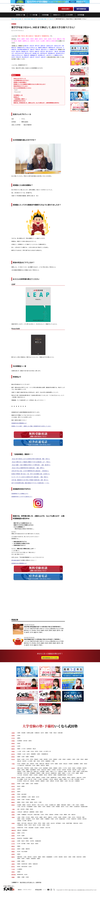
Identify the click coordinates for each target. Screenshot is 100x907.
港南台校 (79, 781)
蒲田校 (19, 777)
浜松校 (23, 809)
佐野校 (40, 755)
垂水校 (40, 835)
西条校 (28, 852)
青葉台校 (69, 781)
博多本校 (31, 868)
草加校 (68, 760)
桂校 (74, 824)
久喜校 (78, 760)
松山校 (19, 863)
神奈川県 (13, 782)
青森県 (13, 735)
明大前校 (80, 771)
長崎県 (13, 876)
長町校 (31, 741)
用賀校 (23, 775)
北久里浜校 (31, 785)
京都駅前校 (24, 824)
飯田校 (35, 804)
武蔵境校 (67, 777)
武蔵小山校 (47, 773)
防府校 (38, 855)
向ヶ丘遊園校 (25, 783)
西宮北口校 (31, 833)
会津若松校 (30, 749)
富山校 (19, 793)
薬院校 (23, 870)
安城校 (43, 814)
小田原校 (46, 781)
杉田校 (82, 785)
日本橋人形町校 (30, 775)
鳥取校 (19, 843)
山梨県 (13, 801)
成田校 (64, 765)
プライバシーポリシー (32, 905)
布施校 (59, 829)
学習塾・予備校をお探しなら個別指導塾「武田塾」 (73, 904)
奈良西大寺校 (21, 838)
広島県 (13, 852)
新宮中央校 (85, 868)
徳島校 (19, 857)
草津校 (39, 821)
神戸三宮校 (24, 833)
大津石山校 (20, 821)
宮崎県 (13, 884)
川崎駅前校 (26, 787)
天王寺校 (29, 827)
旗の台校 (69, 775)
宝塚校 (51, 833)
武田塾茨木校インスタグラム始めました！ (21, 496)
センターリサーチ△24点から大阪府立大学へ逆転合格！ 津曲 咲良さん (29, 477)
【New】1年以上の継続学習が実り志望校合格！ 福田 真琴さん (27, 468)
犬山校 (77, 814)
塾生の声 (14, 23)
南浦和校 (59, 760)
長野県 (13, 804)
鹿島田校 (57, 785)
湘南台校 (65, 783)
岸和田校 (69, 827)
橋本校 (73, 781)
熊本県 (13, 879)
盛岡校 (19, 738)
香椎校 (41, 868)
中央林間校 (20, 785)
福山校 (23, 852)
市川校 (19, 765)
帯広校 (58, 732)
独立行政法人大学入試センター (27, 895)
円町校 (49, 824)
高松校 (19, 860)
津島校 (82, 814)
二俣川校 (59, 783)
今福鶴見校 (53, 829)
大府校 (52, 814)
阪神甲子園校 (74, 833)
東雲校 (83, 777)
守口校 (38, 829)
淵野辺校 (67, 785)
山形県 (13, 747)
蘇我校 (60, 767)
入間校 (83, 760)
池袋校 (33, 769)
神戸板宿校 (62, 833)
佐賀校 (19, 873)
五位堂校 (39, 838)
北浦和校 (74, 760)
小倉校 (25, 868)
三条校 (33, 790)
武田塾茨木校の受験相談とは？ (19, 423)
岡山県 (13, 849)
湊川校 (19, 835)
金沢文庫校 (52, 783)
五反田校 (62, 777)
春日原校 (65, 868)
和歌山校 (20, 841)
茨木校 (78, 827)
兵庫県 (13, 833)
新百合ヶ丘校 (39, 785)
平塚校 (51, 781)
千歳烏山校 (74, 773)
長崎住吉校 (37, 876)
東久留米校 (51, 777)
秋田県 (13, 744)
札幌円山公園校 (31, 732)
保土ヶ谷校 (20, 787)
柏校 (29, 765)
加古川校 (56, 833)
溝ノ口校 (36, 783)
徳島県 (13, 858)
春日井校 (35, 812)
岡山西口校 (20, 849)
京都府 (13, 824)
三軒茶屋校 (85, 769)
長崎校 (19, 876)
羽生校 (50, 762)
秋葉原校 (59, 775)
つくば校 (20, 752)
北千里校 (37, 830)
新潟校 (19, 790)
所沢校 (33, 760)
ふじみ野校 (40, 762)
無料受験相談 (81, 9)
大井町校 (63, 771)
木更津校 (76, 765)
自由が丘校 (52, 771)
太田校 (23, 758)
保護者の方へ (57, 14)
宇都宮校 (20, 755)
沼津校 (28, 809)
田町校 (64, 769)
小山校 (24, 755)
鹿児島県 (13, 887)
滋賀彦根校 (33, 821)
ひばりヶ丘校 (45, 775)
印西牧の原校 (39, 767)
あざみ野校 (29, 781)
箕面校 (22, 829)
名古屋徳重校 (36, 814)
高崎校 (19, 758)
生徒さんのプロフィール (20, 78)
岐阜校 (19, 806)
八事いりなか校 (42, 812)
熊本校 (19, 879)
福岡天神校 (20, 868)
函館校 (49, 732)
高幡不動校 (38, 775)
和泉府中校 (83, 829)
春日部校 (48, 760)
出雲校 (23, 846)
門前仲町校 (27, 769)
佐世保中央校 (25, 876)
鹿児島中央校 (21, 887)
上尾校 (64, 760)
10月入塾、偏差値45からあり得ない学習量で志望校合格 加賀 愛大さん (29, 480)
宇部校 (29, 855)
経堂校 (56, 777)
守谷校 (43, 752)
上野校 (34, 773)
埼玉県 (13, 760)
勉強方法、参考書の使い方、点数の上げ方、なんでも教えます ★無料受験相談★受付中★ (36, 103)
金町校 (29, 771)
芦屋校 (46, 833)
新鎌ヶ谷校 (44, 765)
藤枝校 (33, 809)
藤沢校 (35, 781)
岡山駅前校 (27, 849)
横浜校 (23, 781)
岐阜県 (13, 807)
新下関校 (24, 855)
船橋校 (60, 765)
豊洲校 (38, 777)
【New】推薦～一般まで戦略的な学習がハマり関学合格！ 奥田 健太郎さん (30, 465)
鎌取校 (49, 767)
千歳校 (54, 732)
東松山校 (29, 762)
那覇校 (19, 890)
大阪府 (13, 827)
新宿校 (54, 769)
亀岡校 (70, 824)
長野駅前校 (24, 804)
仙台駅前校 (20, 741)
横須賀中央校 (57, 781)
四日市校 (23, 818)
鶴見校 (70, 783)
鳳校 (19, 829)
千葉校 (38, 765)
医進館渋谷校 (76, 775)
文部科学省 (38, 895)
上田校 (30, 804)
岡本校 (31, 835)
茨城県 (13, 752)
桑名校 (33, 818)
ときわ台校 (44, 777)
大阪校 (19, 827)
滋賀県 (13, 821)
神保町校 (29, 773)
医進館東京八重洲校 (22, 779)
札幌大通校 (64, 732)
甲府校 (19, 801)
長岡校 (28, 790)
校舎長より (16, 97)
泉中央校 (26, 741)
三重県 (13, 819)
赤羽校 (46, 771)
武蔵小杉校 (85, 781)
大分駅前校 (20, 881)
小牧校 (24, 814)
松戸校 (55, 765)
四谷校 (74, 769)
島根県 (13, 846)
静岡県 (13, 809)
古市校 (64, 829)
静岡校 (19, 809)
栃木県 (13, 755)
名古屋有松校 (21, 816)
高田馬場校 (48, 769)
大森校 (19, 775)
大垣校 (23, 806)
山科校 (45, 824)
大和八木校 (51, 838)
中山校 (31, 783)
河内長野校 (33, 829)
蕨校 (46, 762)
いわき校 (24, 749)
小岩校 (19, 773)
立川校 (42, 769)
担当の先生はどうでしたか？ (21, 86)
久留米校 (37, 868)
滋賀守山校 (27, 821)
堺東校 (34, 827)
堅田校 (44, 821)
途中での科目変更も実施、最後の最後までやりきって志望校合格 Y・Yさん (30, 483)
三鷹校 (63, 775)
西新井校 (78, 777)
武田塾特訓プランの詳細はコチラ (19, 493)
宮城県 (13, 741)
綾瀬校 (34, 777)
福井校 (19, 798)
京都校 (19, 824)
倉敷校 (32, 849)
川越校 (43, 760)
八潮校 (66, 762)
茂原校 (19, 767)
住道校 (64, 827)
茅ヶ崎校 (73, 785)
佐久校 (39, 804)
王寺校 (26, 838)
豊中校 (48, 827)
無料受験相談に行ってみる (50, 657)
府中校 (84, 773)
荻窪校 (79, 769)
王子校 (29, 777)
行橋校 (79, 868)
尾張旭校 (57, 814)
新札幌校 (24, 732)
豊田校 (74, 812)
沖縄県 (13, 890)
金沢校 (19, 795)
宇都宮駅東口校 (47, 755)
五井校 (45, 767)
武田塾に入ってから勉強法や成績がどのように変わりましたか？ (30, 84)
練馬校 (24, 771)
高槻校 (43, 827)
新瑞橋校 (68, 814)
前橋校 (28, 758)
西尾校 (47, 814)
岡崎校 (24, 812)
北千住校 (69, 771)
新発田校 (38, 790)
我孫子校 (55, 767)
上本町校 (59, 827)
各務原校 (34, 806)
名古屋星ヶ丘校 (56, 812)
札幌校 (19, 732)
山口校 (19, 855)
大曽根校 (20, 814)
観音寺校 (29, 860)
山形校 (19, 746)
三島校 (42, 809)
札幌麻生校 (39, 732)
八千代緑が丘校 (30, 767)
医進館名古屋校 (29, 816)
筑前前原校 (39, 870)
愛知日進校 (68, 812)
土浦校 (29, 752)
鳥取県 (13, 844)
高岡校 (23, 793)
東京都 (13, 770)
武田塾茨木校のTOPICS (19, 101)
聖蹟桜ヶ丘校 (40, 773)
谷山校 (26, 887)
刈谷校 (49, 812)
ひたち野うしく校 (50, 752)
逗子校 (25, 785)
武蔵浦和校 (60, 762)
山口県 (13, 855)
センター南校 (81, 783)
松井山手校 (31, 824)
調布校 (57, 771)
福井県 (13, 798)
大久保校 (46, 835)
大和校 (63, 781)
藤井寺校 (42, 830)
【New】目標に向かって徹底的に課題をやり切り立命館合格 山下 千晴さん (30, 462)
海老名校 (45, 785)
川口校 (28, 760)
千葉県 (13, 765)
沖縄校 (23, 890)
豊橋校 (62, 812)
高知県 (13, 866)
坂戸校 (54, 762)
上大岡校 (47, 783)
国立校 (72, 777)
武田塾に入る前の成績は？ (20, 82)
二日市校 (59, 868)
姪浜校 (70, 868)
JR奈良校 (44, 838)
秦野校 (74, 783)
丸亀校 (23, 860)
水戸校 (24, 752)
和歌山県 (13, 841)
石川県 (13, 795)
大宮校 (23, 760)
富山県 (13, 793)
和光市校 (34, 762)
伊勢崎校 (33, 758)
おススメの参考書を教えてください (22, 88)
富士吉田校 (24, 801)
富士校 (37, 809)
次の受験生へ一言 (18, 95)
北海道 (13, 733)
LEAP (16, 90)
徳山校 (34, 855)
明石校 (37, 833)
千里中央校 (84, 827)
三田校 (68, 833)
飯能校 (23, 762)
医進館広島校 (40, 852)
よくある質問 (69, 14)
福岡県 (13, 869)
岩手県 (13, 738)
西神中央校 (81, 833)
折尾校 (28, 870)
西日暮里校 (52, 775)
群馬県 (13, 758)
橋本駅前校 (25, 841)
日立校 (33, 752)
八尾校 (74, 827)
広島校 (19, 852)
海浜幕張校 (82, 765)
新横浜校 (40, 781)
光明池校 (31, 830)
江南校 (62, 814)
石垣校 (28, 890)
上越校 (23, 790)
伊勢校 (28, 818)
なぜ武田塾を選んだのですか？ (21, 80)
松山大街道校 (25, 863)
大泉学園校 (54, 773)
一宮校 (78, 812)
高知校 (19, 866)
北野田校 (20, 830)
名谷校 (55, 835)
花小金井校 (31, 779)
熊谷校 (19, 760)
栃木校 (29, 755)
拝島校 (79, 773)
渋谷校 (23, 773)
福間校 (45, 870)
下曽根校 (33, 870)
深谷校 (19, 762)
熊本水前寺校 (25, 879)
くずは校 (77, 829)
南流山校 (70, 765)
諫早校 (31, 876)
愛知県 (13, 812)
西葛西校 (59, 769)
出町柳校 (60, 824)
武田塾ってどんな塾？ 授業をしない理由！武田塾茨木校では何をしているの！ (31, 426)
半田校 (83, 812)
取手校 (38, 752)
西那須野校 (35, 755)
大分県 (13, 882)
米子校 (23, 843)
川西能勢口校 (25, 835)
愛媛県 (13, 863)
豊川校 (72, 814)
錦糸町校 (20, 771)
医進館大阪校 (70, 829)
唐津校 (23, 873)
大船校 (62, 785)
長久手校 (30, 814)
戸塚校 (41, 783)
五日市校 (33, 852)
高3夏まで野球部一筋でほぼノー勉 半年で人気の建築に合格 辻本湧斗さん (30, 474)
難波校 (43, 829)
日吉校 (19, 783)
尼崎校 (51, 835)
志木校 (53, 760)
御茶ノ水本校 (21, 769)
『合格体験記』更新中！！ (20, 99)
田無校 (59, 773)
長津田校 (51, 785)
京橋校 (48, 829)
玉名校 (31, 879)
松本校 (19, 804)
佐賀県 (13, 873)
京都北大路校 (39, 824)
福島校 (19, 749)
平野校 (23, 827)
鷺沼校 (77, 785)
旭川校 (45, 732)
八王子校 (69, 769)
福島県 (13, 749)
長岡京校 (55, 824)
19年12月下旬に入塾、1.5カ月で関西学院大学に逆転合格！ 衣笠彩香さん (30, 471)
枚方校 (38, 827)
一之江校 (24, 777)
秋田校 (19, 744)
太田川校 (30, 812)
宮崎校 (19, 884)
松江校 (19, 846)
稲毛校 (23, 767)
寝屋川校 (53, 827)
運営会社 (24, 905)
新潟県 (13, 790)
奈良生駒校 (32, 838)
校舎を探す (66, 9)
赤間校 (19, 870)
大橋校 (75, 868)
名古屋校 (20, 812)
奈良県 (13, 838)
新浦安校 (24, 765)
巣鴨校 (34, 771)
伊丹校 (41, 833)
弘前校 (19, 735)
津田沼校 (33, 765)
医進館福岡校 (53, 868)
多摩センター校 (66, 773)
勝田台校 (50, 765)
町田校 (38, 769)
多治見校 (29, 806)
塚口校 (36, 835)
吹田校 (27, 829)
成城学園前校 (40, 771)
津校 (19, 818)
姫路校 (19, 833)
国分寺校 (86, 771)
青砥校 (82, 775)
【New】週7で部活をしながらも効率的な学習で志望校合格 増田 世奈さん (30, 459)
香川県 (13, 860)
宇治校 (65, 824)
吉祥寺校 (74, 771)
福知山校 (79, 824)
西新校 (46, 868)
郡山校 (36, 749)
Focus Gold (18, 92)
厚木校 (19, 781)
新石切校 (25, 830)
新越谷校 (38, 760)
